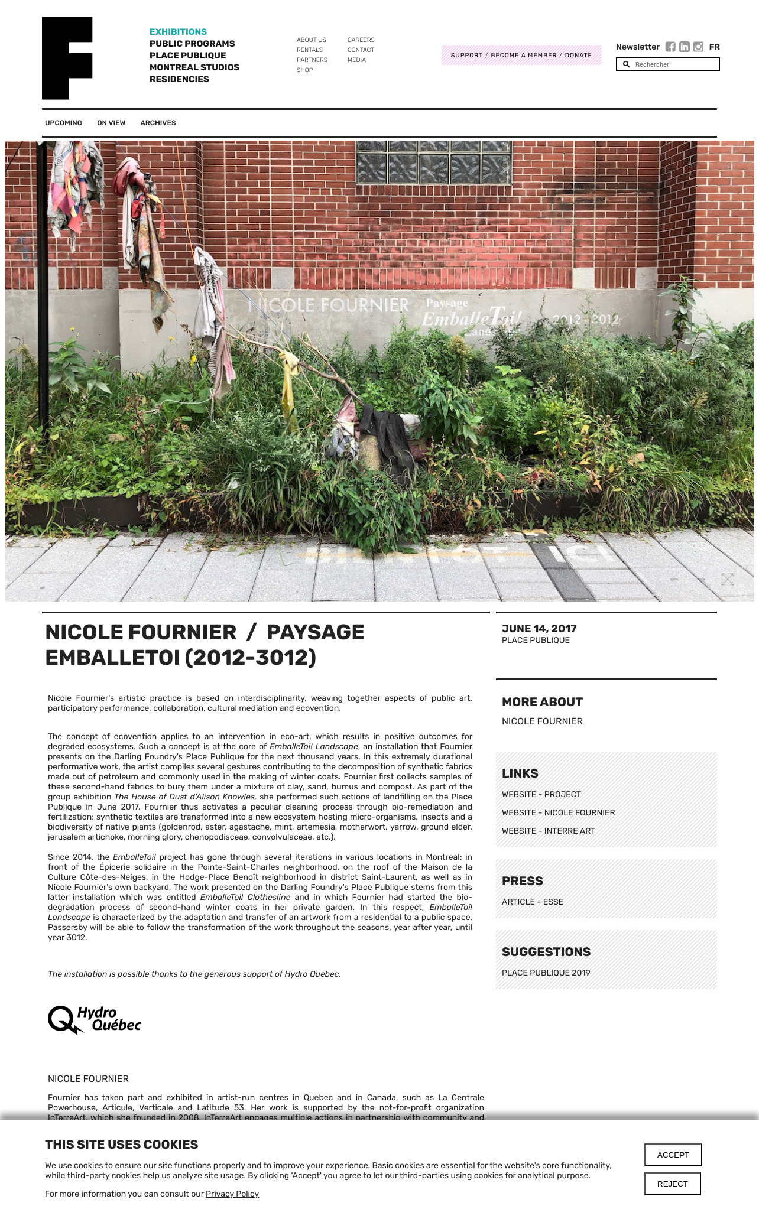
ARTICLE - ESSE (534, 902)
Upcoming (63, 123)
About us (311, 40)
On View (111, 123)
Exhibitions (178, 32)
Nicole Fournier (141, 632)
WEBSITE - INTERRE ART (548, 831)
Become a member (524, 55)
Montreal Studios (194, 67)
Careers (361, 40)
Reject (672, 1183)
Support (467, 55)
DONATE (578, 55)
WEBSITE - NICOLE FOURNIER (558, 813)
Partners (312, 60)
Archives (158, 123)
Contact (361, 50)
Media (357, 60)
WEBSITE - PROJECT (541, 794)
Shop (305, 70)
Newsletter (638, 47)
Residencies (179, 79)
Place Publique (188, 55)
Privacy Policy (232, 1194)
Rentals (310, 50)
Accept (673, 1154)
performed (297, 797)
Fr (714, 47)
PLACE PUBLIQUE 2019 (546, 973)
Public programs (192, 43)
